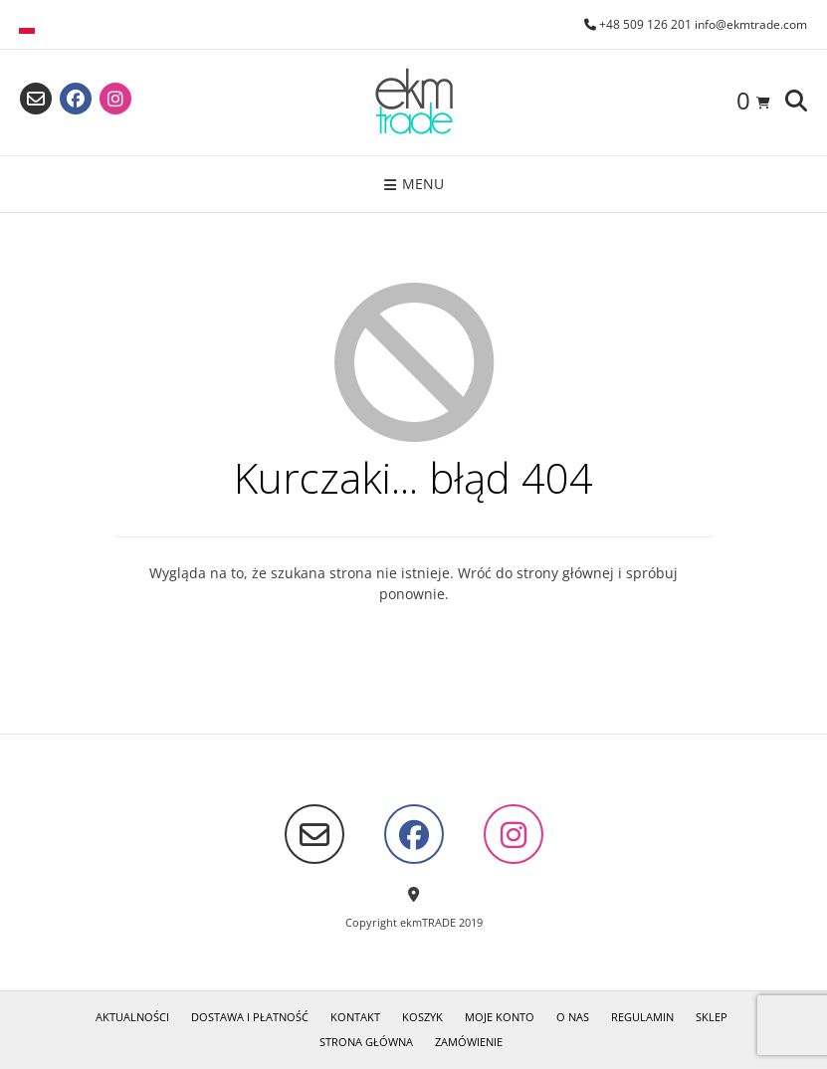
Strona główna (366, 1041)
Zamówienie (469, 1041)
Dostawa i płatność (250, 1016)
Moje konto (499, 1016)
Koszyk (422, 1016)
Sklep (711, 1016)
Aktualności (132, 1016)
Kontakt (355, 1016)
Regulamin (642, 1016)
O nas (572, 1016)
